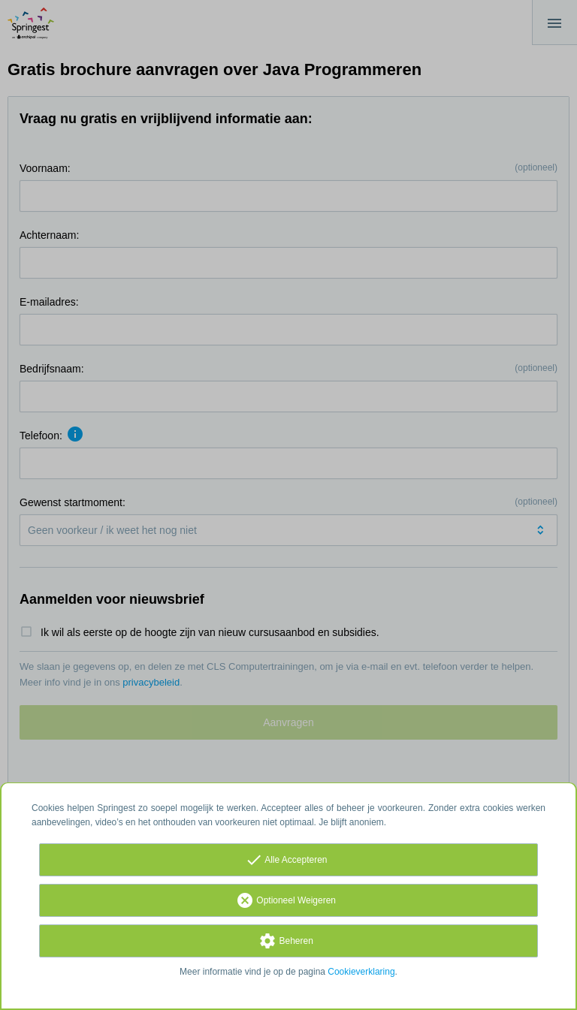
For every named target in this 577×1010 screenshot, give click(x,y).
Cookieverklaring (361, 971)
